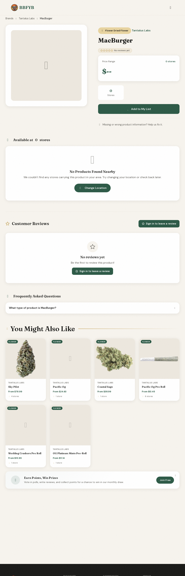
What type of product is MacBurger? (92, 308)
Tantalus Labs (27, 18)
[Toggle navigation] (170, 7)
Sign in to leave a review (159, 223)
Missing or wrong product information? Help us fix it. (130, 124)
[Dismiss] (175, 475)
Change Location (92, 188)
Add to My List (138, 109)
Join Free (165, 480)
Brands (9, 18)
